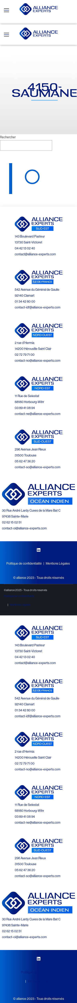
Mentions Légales (58, 563)
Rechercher (8, 137)
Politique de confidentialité (24, 563)
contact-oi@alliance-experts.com (24, 528)
